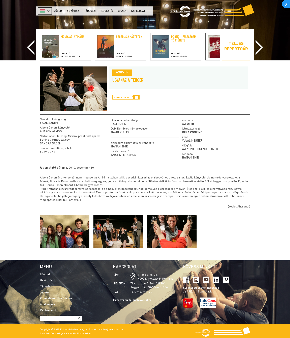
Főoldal (45, 274)
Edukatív (107, 11)
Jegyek (122, 11)
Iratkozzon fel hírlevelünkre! (132, 300)
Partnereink (48, 310)
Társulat (90, 11)
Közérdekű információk (56, 298)
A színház (73, 11)
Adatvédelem (49, 304)
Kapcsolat (138, 11)
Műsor (58, 11)
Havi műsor (48, 280)
